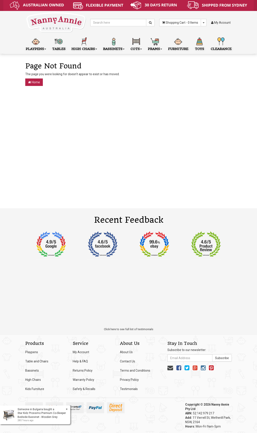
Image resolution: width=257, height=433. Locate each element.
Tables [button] (58, 43)
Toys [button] (199, 43)
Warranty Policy (83, 379)
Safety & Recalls (84, 389)
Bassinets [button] (114, 43)
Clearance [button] (221, 43)
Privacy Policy (129, 379)
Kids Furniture (34, 389)
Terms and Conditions (135, 370)
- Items (180, 22)
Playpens (31, 352)
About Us (126, 352)
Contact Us (127, 361)
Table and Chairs (36, 361)
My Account (81, 352)
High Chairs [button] (84, 43)
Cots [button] (136, 43)
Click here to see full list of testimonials (128, 329)
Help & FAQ (80, 361)
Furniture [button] (178, 43)
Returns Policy (82, 370)
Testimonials (129, 389)
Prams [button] (155, 43)
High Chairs (33, 379)
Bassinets (32, 370)
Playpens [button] (36, 43)
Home (34, 82)
